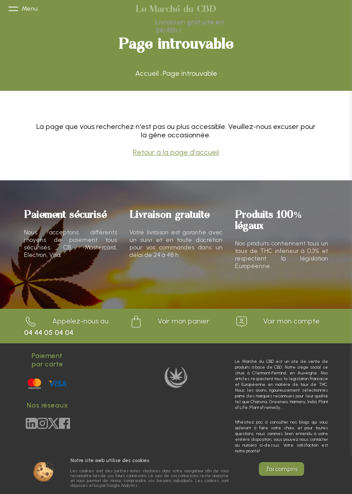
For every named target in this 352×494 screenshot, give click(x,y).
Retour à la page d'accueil (176, 152)
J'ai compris (281, 469)
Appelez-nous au (66, 326)
